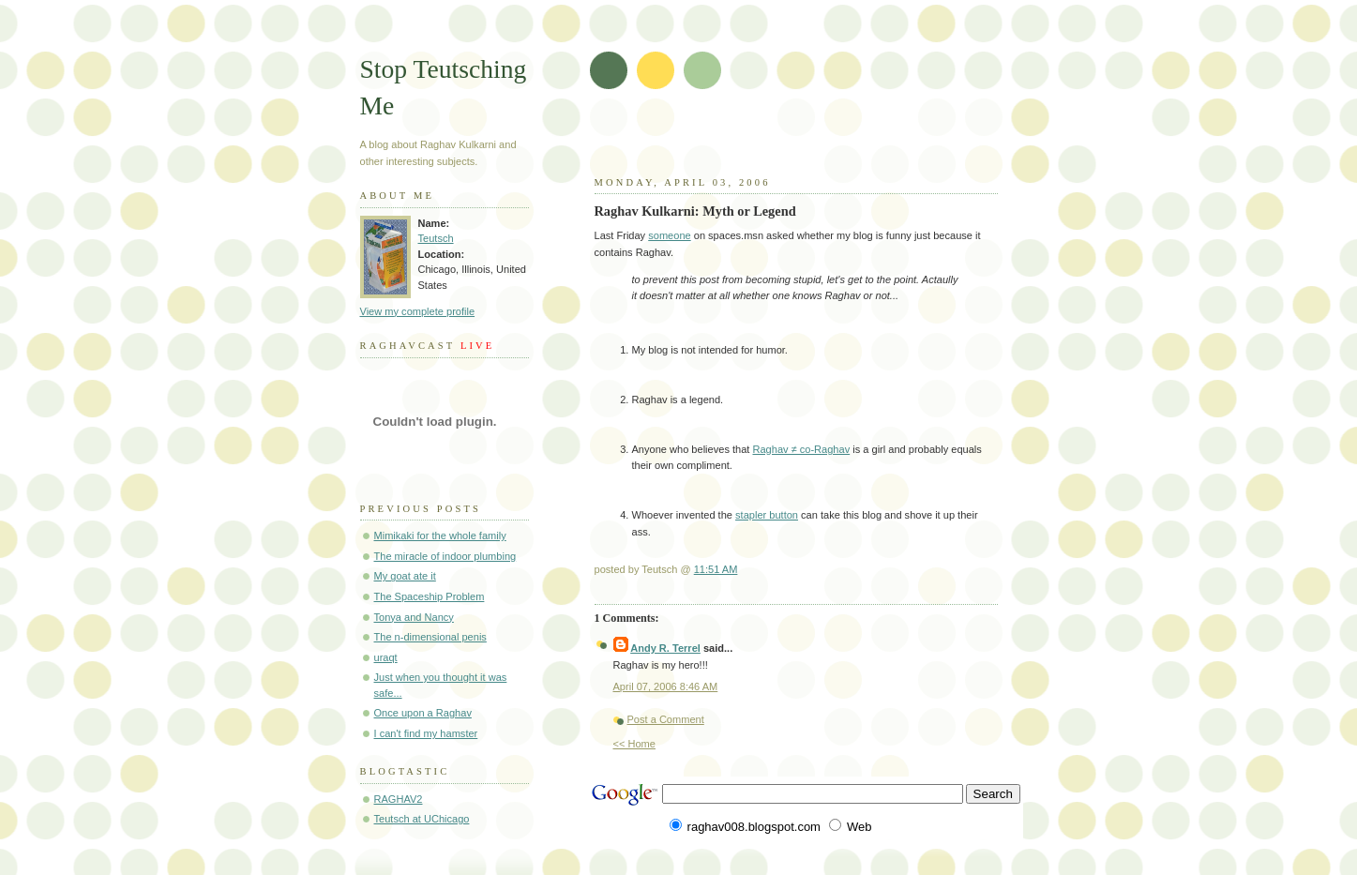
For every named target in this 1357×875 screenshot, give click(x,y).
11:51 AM (716, 569)
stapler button (766, 514)
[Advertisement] (816, 141)
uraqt (386, 657)
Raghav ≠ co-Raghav (801, 449)
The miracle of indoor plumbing (445, 556)
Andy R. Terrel (665, 648)
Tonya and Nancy (414, 617)
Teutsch (436, 238)
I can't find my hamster (426, 733)
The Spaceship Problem (429, 596)
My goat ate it (405, 575)
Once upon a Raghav (423, 712)
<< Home (634, 743)
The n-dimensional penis (430, 636)
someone (669, 235)
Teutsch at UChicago (422, 818)
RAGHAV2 (398, 799)
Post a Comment (665, 719)
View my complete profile (417, 311)
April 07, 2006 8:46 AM (665, 686)
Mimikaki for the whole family (440, 535)
